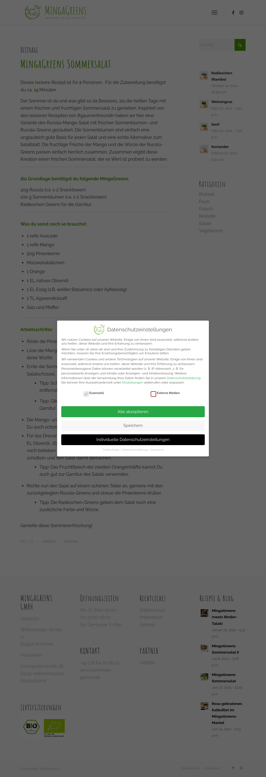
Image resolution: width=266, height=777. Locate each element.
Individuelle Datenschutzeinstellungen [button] (132, 439)
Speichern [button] (133, 425)
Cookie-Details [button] (111, 449)
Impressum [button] (157, 449)
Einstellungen (132, 382)
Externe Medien (165, 393)
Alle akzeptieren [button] (133, 411)
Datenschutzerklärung (183, 378)
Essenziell (93, 393)
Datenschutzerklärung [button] (135, 449)
